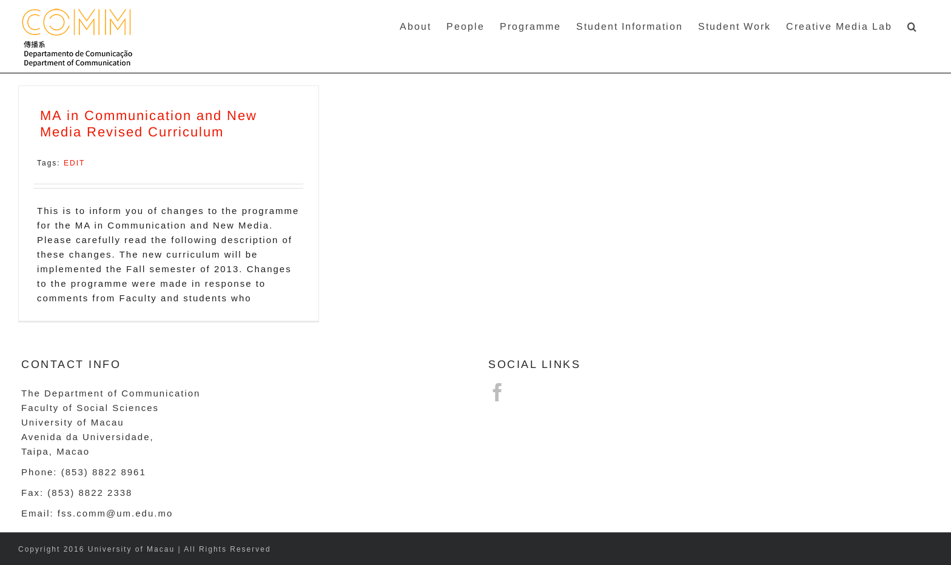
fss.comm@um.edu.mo (115, 513)
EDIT (74, 163)
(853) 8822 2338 (89, 492)
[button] (912, 26)
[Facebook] (498, 392)
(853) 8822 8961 (103, 472)
